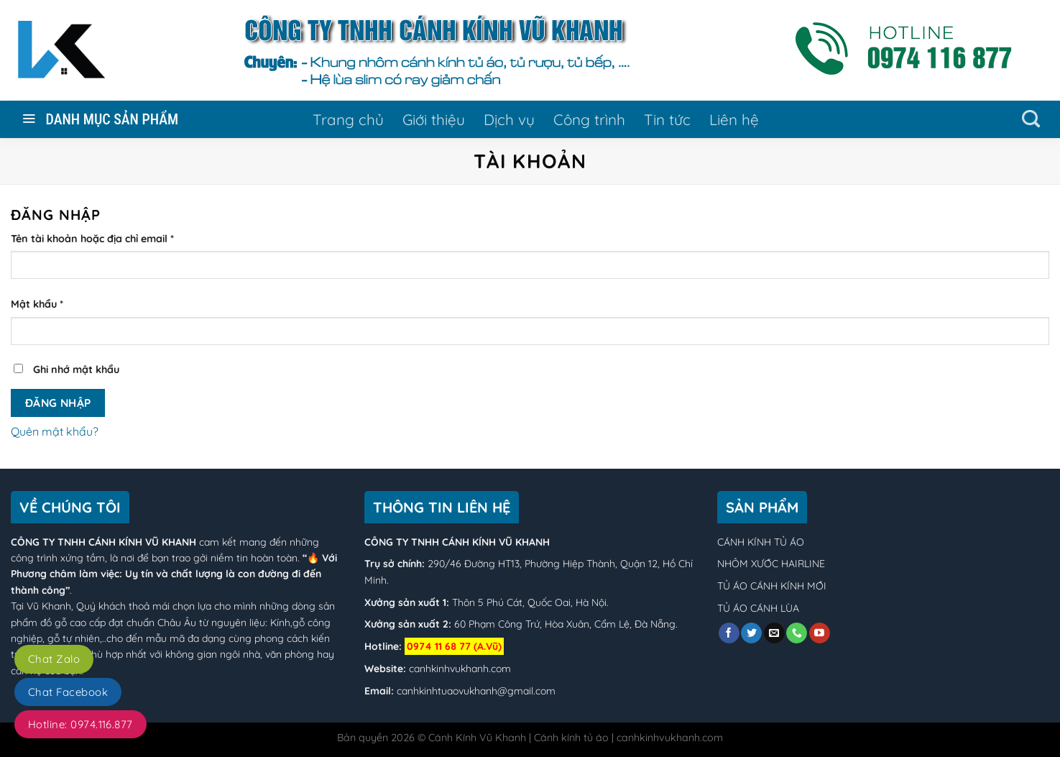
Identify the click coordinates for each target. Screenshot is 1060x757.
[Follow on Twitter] (751, 633)
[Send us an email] (774, 633)
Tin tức (667, 119)
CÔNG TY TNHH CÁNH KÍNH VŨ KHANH (103, 542)
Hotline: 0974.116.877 (80, 724)
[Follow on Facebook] (729, 633)
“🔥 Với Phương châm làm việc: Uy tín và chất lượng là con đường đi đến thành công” (174, 574)
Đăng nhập (58, 402)
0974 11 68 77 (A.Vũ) (454, 646)
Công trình (589, 119)
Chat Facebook (68, 692)
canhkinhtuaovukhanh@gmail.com (476, 690)
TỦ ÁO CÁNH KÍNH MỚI (771, 585)
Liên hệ (734, 119)
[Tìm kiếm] (1031, 119)
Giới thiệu (433, 119)
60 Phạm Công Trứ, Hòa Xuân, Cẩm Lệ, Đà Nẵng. (564, 624)
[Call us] (796, 633)
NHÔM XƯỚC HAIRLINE (771, 563)
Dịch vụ (509, 119)
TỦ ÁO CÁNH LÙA (758, 608)
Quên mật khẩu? (54, 431)
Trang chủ (348, 119)
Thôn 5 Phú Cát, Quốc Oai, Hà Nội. (529, 602)
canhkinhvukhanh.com (460, 668)
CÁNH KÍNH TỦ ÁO (760, 542)
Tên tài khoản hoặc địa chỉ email (92, 238)
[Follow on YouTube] (819, 633)
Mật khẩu (37, 304)
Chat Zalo (54, 659)
